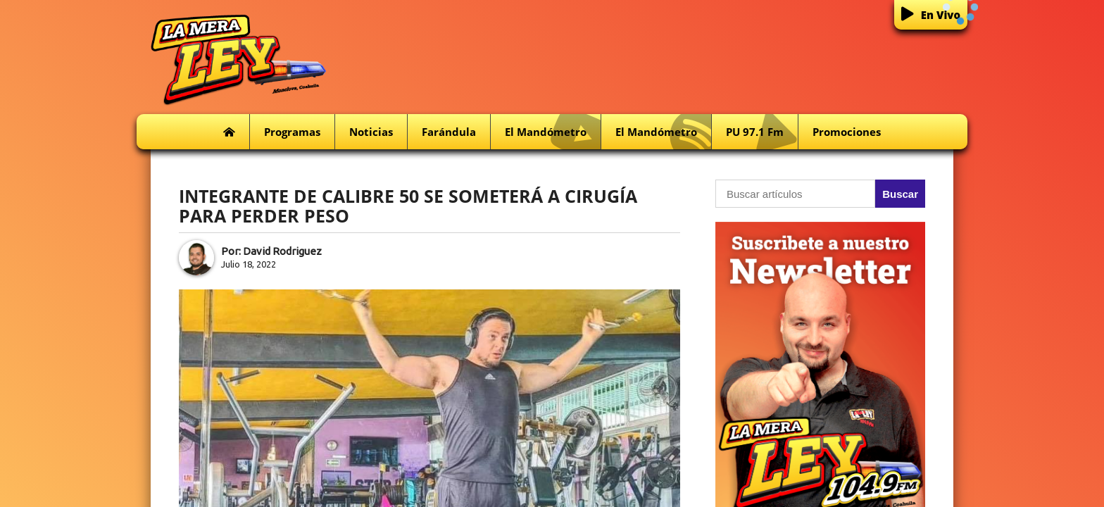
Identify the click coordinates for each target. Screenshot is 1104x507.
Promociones (847, 132)
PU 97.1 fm (762, 132)
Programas (292, 132)
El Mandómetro (553, 132)
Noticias (371, 132)
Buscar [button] (900, 194)
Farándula (449, 132)
